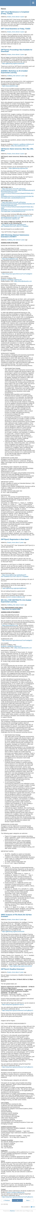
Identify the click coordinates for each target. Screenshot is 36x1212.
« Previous (6, 1200)
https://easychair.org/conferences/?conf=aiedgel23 (17, 274)
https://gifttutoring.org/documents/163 (13, 931)
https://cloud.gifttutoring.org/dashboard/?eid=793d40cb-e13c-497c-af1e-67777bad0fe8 (14, 225)
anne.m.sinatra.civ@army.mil (23, 216)
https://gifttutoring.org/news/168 (18, 168)
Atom (33, 1207)
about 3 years (19, 542)
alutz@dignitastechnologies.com (10, 217)
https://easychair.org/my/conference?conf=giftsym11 (17, 1010)
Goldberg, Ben (11, 75)
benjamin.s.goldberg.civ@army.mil (23, 144)
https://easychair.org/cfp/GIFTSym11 (13, 1004)
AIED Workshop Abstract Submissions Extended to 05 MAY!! (15, 236)
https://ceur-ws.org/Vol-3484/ (11, 609)
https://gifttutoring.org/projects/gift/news (14, 588)
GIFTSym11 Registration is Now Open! (15, 539)
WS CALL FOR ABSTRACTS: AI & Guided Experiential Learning (16, 601)
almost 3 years (19, 16)
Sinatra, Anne (11, 16)
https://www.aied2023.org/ (10, 86)
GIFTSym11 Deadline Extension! (12, 969)
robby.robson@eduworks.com (19, 146)
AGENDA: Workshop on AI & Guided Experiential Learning (14, 71)
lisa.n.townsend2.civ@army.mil (10, 219)
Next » (28, 1200)
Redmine (12, 1211)
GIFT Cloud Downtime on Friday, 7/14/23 (15, 29)
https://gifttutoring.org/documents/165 (13, 63)
